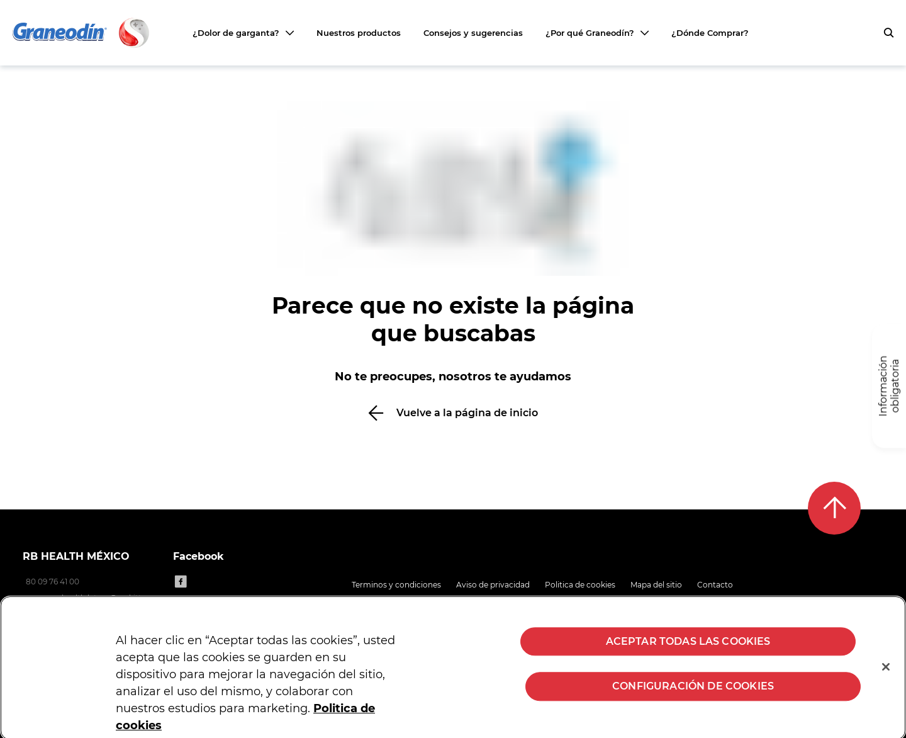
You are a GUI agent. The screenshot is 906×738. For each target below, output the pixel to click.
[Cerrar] (886, 672)
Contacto (715, 584)
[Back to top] (834, 508)
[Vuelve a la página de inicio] (453, 413)
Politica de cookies (580, 584)
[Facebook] (180, 581)
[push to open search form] (888, 33)
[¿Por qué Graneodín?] (597, 33)
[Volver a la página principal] (82, 33)
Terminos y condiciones (396, 584)
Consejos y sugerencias (473, 33)
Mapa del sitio (656, 584)
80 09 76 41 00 (52, 581)
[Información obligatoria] (889, 386)
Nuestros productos (358, 33)
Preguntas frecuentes (393, 600)
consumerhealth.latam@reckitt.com (92, 598)
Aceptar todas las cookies (688, 647)
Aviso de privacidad (493, 584)
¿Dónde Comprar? (710, 33)
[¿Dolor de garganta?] (243, 33)
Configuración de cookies (693, 692)
